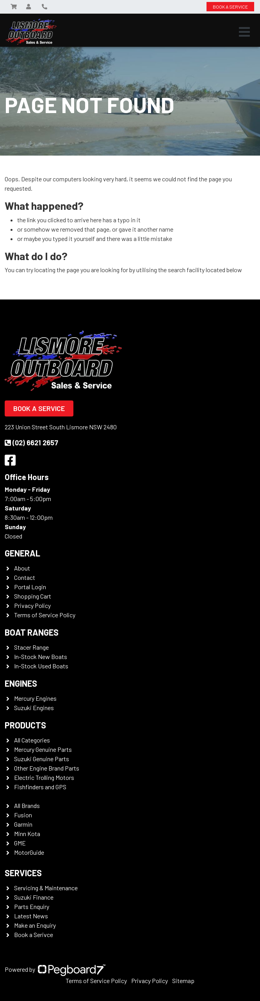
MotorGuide (29, 852)
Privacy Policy (32, 605)
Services (23, 873)
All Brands (27, 805)
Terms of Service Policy (44, 614)
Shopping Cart (32, 596)
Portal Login (30, 586)
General (22, 553)
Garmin (23, 824)
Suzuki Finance (33, 897)
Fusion (23, 815)
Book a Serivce (33, 934)
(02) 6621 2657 (31, 442)
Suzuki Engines (34, 707)
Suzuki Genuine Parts (41, 758)
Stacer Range (31, 647)
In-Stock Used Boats (41, 666)
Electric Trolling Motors (44, 777)
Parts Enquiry (31, 906)
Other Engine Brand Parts (46, 768)
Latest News (31, 916)
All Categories (32, 740)
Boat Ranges (32, 632)
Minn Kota (27, 833)
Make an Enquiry (35, 925)
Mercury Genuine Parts (43, 749)
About (22, 568)
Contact (24, 577)
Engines (21, 683)
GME (20, 843)
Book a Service (39, 408)
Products (25, 725)
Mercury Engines (35, 698)
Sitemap (183, 980)
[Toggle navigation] (244, 32)
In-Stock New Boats (40, 656)
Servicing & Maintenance (46, 887)
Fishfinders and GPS (40, 786)
